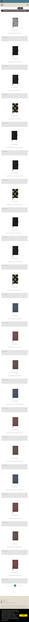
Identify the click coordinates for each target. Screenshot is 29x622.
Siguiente (20, 585)
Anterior (8, 585)
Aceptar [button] (23, 615)
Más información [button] (5, 620)
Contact (3, 1)
